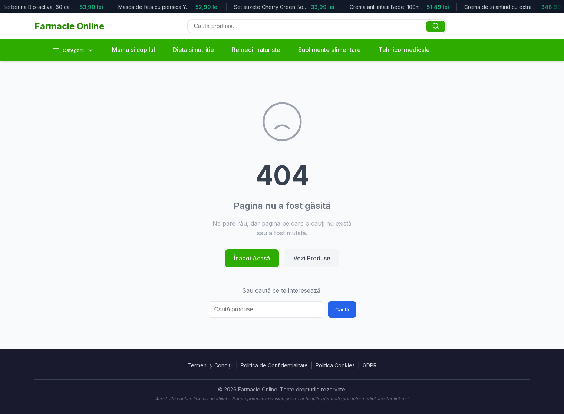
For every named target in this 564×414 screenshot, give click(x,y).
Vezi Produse (311, 258)
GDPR (370, 365)
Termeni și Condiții (210, 365)
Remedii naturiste (256, 49)
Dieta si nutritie (193, 49)
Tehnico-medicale (404, 49)
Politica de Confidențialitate (274, 365)
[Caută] (435, 26)
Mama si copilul (133, 49)
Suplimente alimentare (329, 49)
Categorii (73, 50)
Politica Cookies (335, 365)
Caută (342, 309)
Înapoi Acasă (252, 258)
